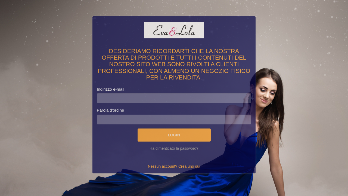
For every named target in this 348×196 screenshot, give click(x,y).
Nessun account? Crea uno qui (174, 166)
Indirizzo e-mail (110, 89)
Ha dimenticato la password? (174, 148)
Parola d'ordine (110, 110)
